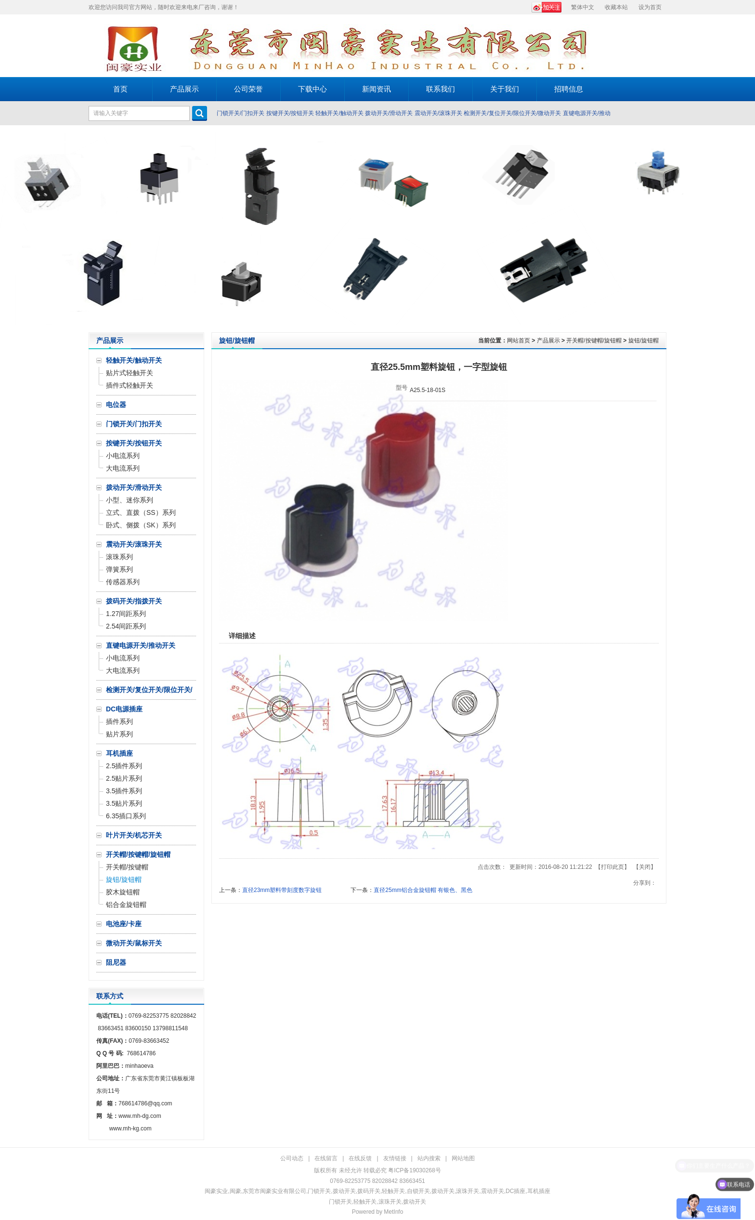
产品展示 (548, 340)
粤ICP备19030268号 (414, 1170)
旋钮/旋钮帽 (643, 340)
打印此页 (612, 867)
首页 (120, 89)
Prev (10, 228)
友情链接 (394, 1158)
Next (745, 228)
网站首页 (518, 340)
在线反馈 (360, 1158)
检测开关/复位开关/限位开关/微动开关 (512, 113)
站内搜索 (429, 1158)
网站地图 (463, 1158)
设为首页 (650, 7)
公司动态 (291, 1158)
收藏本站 (616, 7)
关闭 (645, 867)
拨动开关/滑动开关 (389, 113)
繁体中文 (582, 7)
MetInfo (393, 1211)
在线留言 (326, 1158)
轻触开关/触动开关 (339, 113)
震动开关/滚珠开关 (438, 113)
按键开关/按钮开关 (290, 113)
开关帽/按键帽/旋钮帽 (594, 340)
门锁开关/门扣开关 (240, 113)
